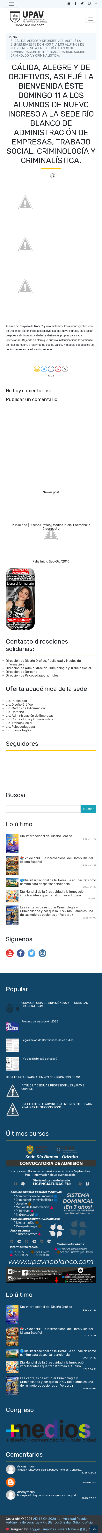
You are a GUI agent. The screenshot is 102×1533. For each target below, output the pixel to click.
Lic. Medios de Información (25, 708)
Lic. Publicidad (16, 701)
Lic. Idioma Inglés (18, 730)
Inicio (13, 37)
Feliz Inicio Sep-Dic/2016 (51, 561)
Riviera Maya (66, 1529)
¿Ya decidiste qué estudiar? (39, 1058)
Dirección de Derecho (21, 672)
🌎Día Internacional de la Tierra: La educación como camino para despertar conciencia (58, 882)
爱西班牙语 (87, 1529)
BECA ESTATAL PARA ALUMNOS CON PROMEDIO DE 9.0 (43, 1077)
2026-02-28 (88, 1472)
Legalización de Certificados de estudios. (47, 1040)
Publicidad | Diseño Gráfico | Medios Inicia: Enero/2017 (51, 525)
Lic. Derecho (15, 712)
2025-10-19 (89, 1482)
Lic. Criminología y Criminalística (29, 719)
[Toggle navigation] (11, 4)
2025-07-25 (89, 1498)
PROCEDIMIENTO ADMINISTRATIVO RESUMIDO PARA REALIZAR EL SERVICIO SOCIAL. (56, 1106)
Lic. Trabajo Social (19, 723)
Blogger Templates (42, 1529)
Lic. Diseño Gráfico (19, 704)
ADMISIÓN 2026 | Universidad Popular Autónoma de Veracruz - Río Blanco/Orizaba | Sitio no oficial (49, 1520)
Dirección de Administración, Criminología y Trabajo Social (48, 668)
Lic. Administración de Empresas (29, 715)
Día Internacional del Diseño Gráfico (46, 836)
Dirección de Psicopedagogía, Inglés (32, 675)
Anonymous (26, 1466)
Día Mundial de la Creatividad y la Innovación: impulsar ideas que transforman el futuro (53, 893)
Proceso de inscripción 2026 (39, 1021)
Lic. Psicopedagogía (20, 726)
